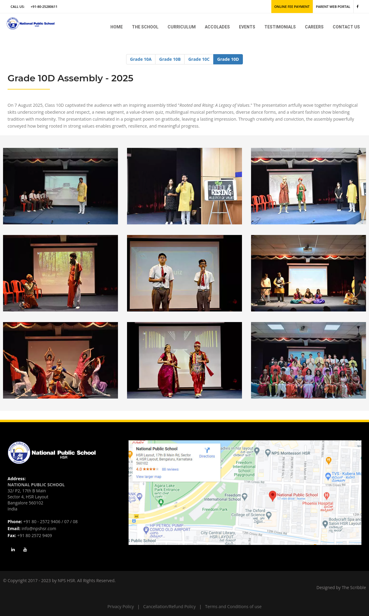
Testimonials (280, 26)
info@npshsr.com (38, 528)
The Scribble (354, 587)
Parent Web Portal (333, 6)
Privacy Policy (120, 606)
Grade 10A (141, 59)
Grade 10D (228, 59)
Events (247, 26)
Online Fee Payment (292, 6)
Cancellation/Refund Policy (169, 606)
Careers (314, 26)
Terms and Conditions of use (233, 606)
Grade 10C (199, 59)
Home (116, 26)
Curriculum (182, 26)
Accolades (217, 26)
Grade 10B (170, 59)
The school (145, 26)
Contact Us (346, 26)
